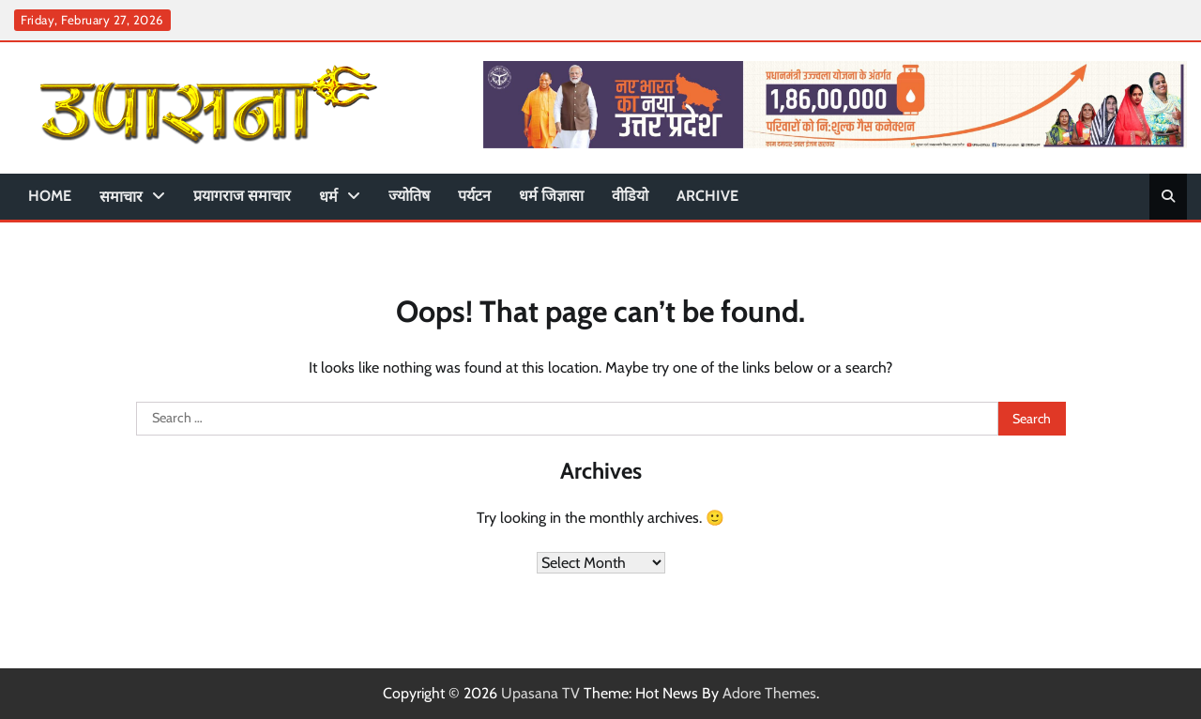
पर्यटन (474, 196)
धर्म (328, 197)
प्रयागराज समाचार (242, 196)
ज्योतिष (409, 196)
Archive (707, 196)
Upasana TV (540, 693)
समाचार (121, 197)
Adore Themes (769, 693)
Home (49, 196)
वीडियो (630, 196)
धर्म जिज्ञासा (551, 196)
